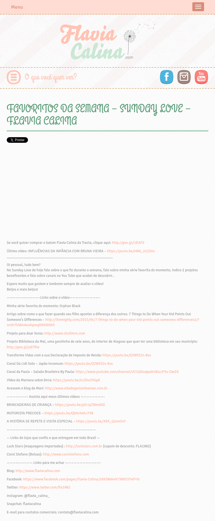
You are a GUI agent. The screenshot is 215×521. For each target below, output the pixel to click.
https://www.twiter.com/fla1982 (44, 487)
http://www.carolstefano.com (66, 454)
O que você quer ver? (51, 77)
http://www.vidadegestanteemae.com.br (76, 388)
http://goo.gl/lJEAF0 (128, 242)
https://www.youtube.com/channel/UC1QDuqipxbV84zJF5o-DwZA (127, 372)
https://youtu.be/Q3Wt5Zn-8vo (126, 355)
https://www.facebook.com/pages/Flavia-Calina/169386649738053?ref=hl (81, 479)
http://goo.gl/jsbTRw (23, 347)
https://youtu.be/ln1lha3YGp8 (76, 380)
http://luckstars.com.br (84, 446)
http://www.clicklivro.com (65, 333)
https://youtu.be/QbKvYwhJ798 (69, 413)
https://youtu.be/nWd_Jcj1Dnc (131, 251)
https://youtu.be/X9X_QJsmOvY (101, 421)
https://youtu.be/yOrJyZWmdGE (80, 405)
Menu (17, 7)
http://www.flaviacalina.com (38, 471)
